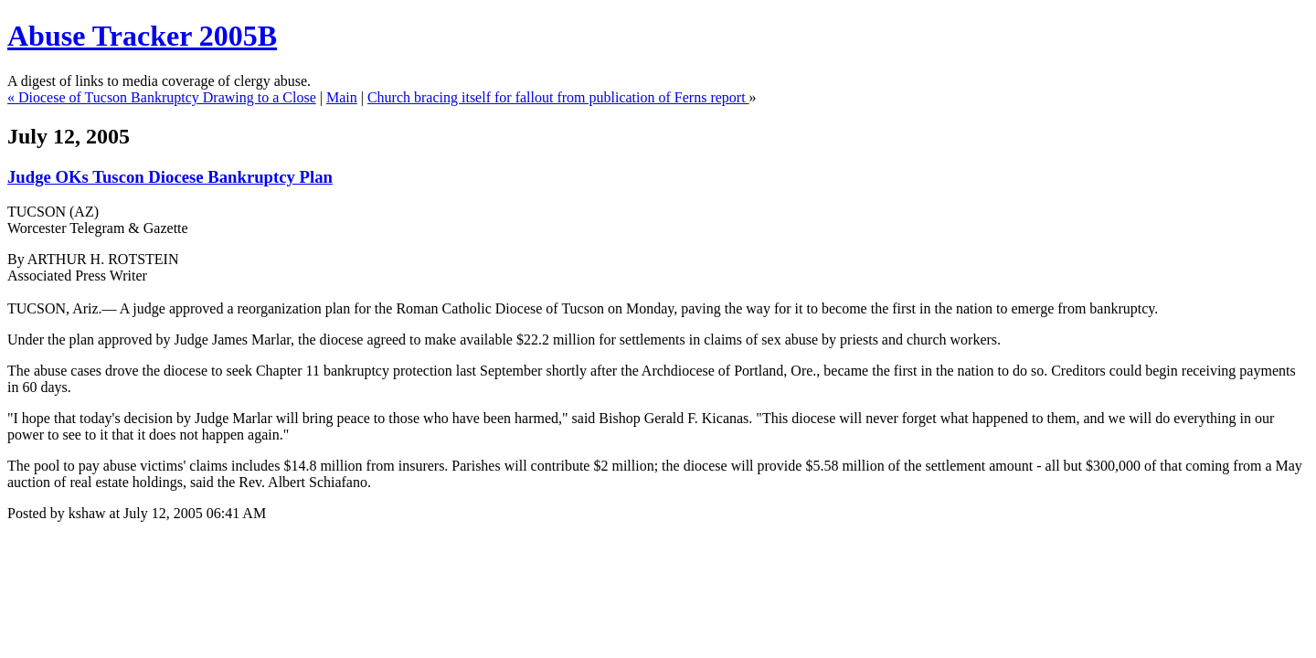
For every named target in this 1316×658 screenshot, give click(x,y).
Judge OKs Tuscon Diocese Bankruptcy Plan (170, 176)
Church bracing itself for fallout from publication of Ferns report (558, 97)
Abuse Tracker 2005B (142, 35)
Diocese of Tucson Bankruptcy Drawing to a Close (167, 97)
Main (341, 97)
